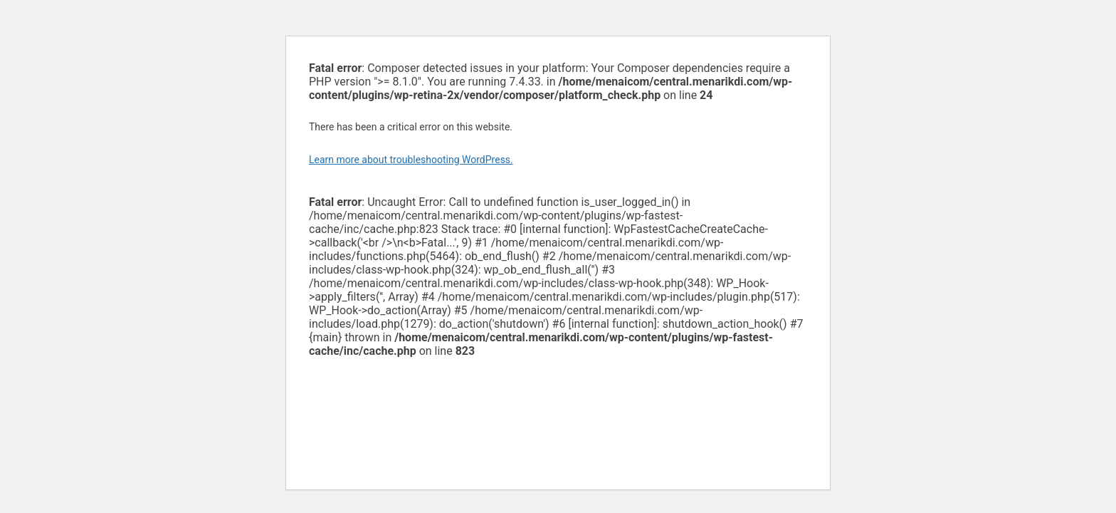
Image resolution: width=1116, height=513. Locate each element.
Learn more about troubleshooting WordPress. (411, 159)
